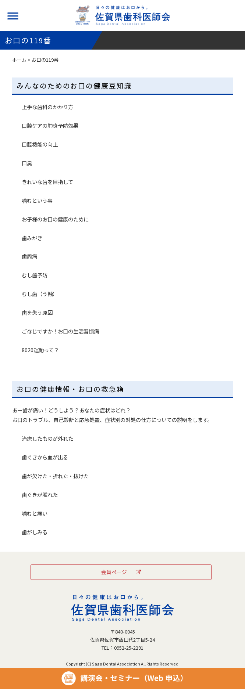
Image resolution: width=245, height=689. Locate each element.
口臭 (27, 163)
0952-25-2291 (128, 647)
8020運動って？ (40, 350)
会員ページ (121, 572)
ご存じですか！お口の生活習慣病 (60, 331)
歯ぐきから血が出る (45, 457)
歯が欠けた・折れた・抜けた (55, 476)
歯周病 (29, 256)
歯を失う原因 (37, 312)
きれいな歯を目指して (47, 181)
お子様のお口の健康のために (55, 219)
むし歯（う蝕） (40, 293)
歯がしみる (34, 532)
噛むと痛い (34, 513)
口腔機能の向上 (40, 144)
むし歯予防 (34, 275)
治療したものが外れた (47, 438)
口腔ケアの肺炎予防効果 (50, 125)
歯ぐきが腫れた (40, 494)
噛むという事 (37, 200)
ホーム (19, 59)
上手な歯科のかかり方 (47, 107)
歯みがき (32, 238)
